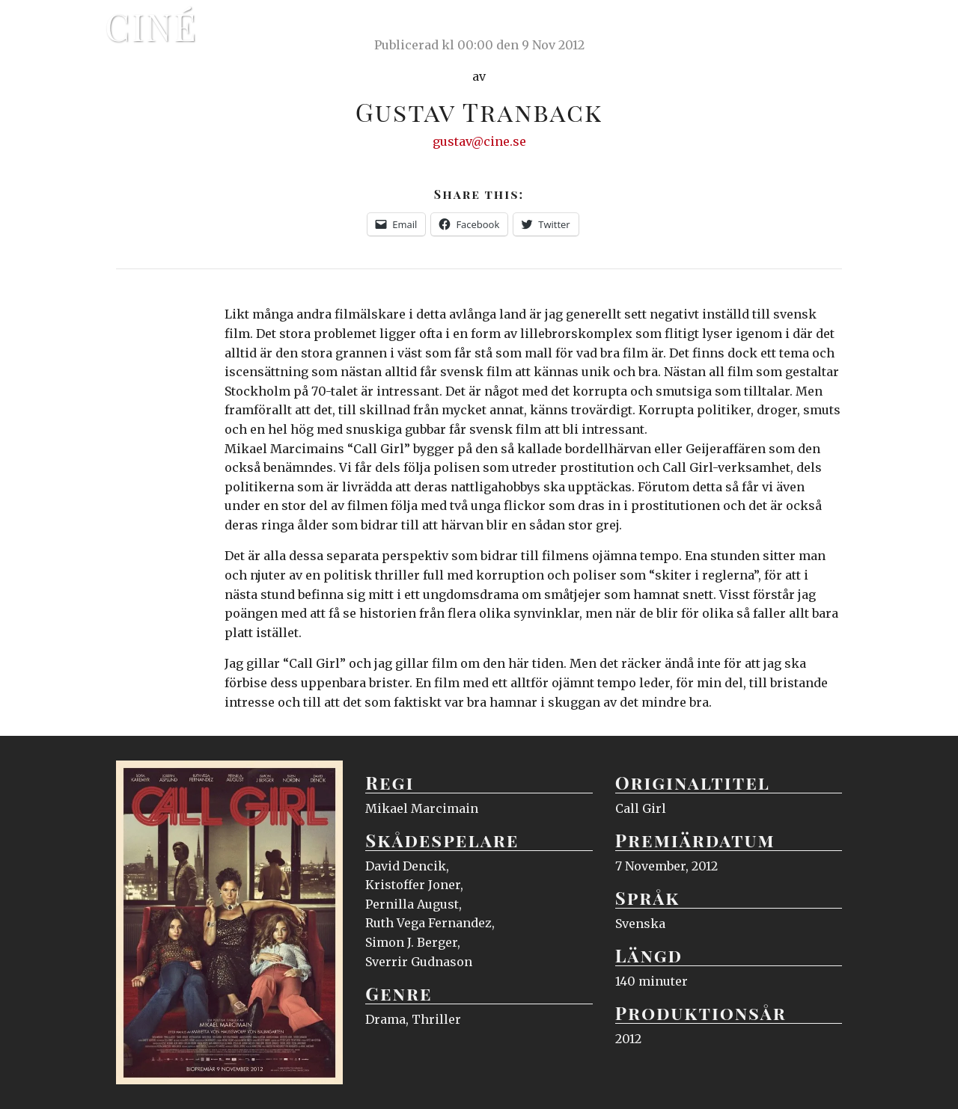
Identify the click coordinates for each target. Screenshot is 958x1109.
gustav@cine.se (479, 141)
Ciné (151, 26)
